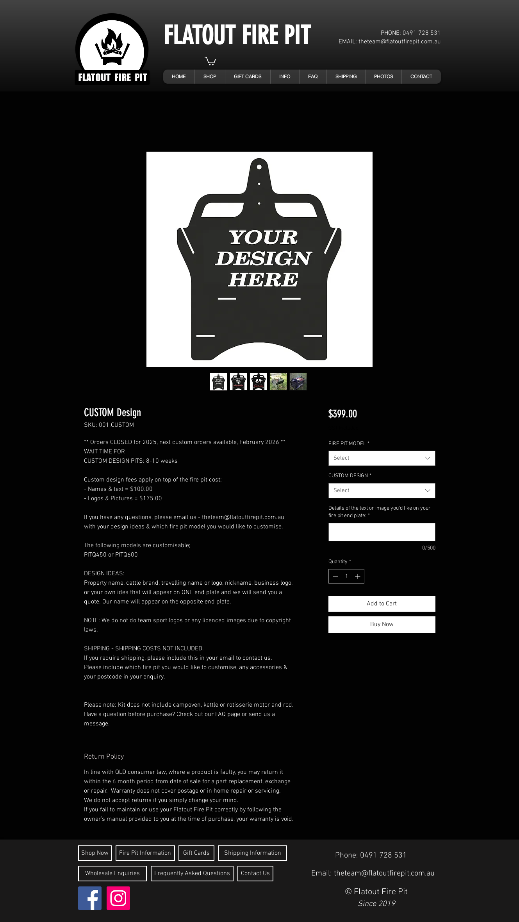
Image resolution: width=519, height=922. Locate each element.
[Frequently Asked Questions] (192, 873)
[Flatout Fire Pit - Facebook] (90, 898)
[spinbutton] (346, 576)
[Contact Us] (255, 873)
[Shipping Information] (252, 853)
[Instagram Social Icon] (118, 898)
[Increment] (358, 576)
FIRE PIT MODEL (348, 443)
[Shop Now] (95, 853)
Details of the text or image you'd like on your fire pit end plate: (379, 512)
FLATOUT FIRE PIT (237, 35)
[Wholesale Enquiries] (112, 873)
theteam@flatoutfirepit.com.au (399, 42)
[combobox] (381, 458)
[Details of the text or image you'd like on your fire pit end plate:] (382, 532)
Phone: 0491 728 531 (371, 855)
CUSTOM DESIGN (349, 476)
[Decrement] (334, 576)
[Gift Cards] (196, 853)
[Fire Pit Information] (145, 853)
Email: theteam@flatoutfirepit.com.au (373, 873)
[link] (210, 60)
